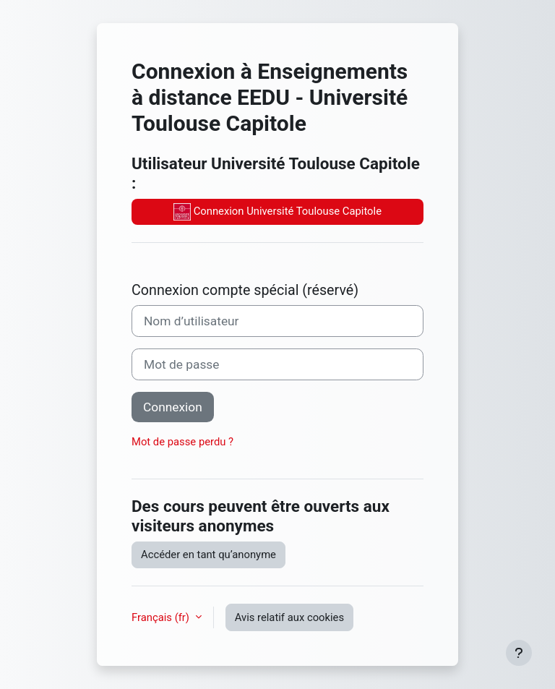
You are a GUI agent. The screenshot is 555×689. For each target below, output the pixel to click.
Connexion (172, 407)
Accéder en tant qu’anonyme (208, 554)
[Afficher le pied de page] (519, 653)
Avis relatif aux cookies (289, 617)
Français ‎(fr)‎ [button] (162, 617)
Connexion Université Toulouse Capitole (277, 212)
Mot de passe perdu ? (182, 441)
